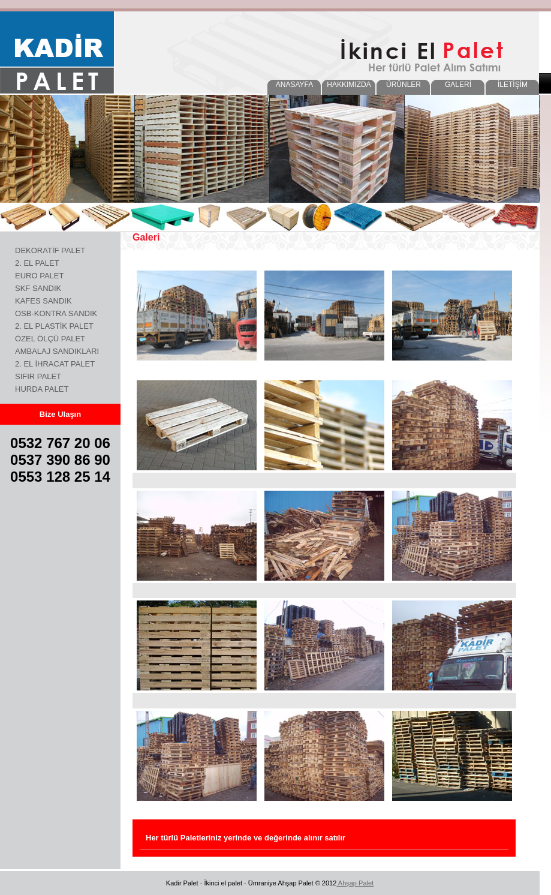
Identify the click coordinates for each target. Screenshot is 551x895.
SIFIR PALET (38, 376)
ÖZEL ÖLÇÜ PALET (50, 338)
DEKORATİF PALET (50, 250)
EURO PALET (39, 275)
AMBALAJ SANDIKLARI (57, 351)
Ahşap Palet (355, 883)
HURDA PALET (41, 389)
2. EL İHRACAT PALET (55, 363)
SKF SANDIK (38, 288)
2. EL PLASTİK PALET (54, 326)
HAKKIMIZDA (349, 84)
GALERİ (458, 84)
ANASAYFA (294, 84)
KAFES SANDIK (43, 300)
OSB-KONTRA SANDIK (56, 313)
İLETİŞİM (513, 84)
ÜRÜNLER (403, 84)
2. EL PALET (37, 263)
